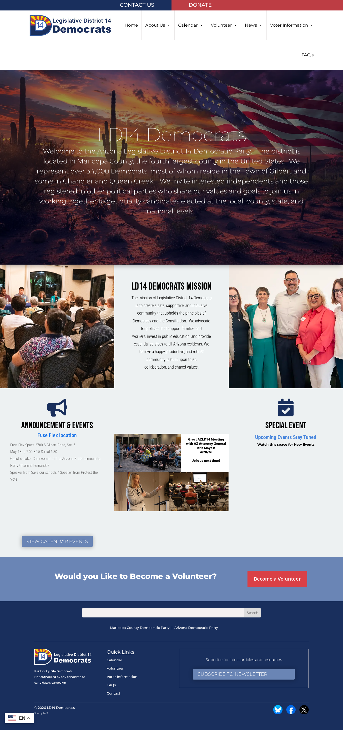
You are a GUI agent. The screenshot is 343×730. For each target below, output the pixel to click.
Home (131, 25)
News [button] (254, 25)
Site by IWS (41, 713)
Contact (113, 693)
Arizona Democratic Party (196, 628)
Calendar (190, 25)
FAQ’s (308, 55)
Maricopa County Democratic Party (140, 628)
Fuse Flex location (57, 435)
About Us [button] (158, 25)
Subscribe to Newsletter (232, 674)
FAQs (111, 685)
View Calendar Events (57, 541)
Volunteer (224, 25)
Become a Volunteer (277, 579)
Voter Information (292, 25)
